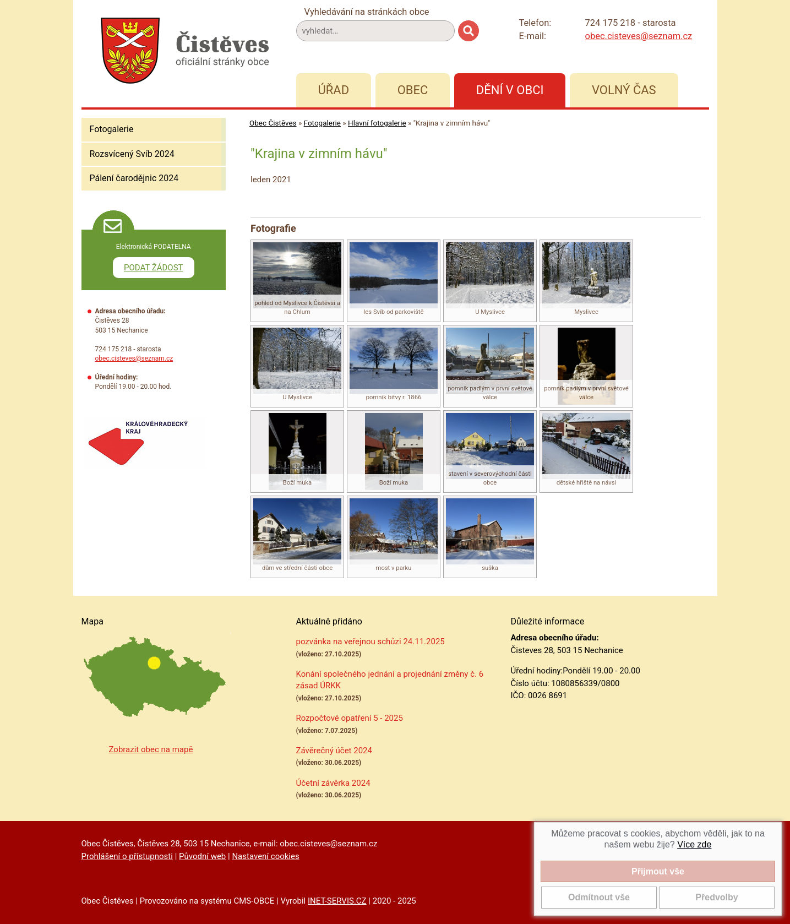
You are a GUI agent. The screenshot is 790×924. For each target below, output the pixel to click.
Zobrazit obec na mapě (151, 749)
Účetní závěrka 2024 (333, 783)
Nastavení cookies (265, 856)
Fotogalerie (112, 129)
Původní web (202, 856)
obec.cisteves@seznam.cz (639, 36)
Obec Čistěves (273, 122)
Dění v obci (510, 90)
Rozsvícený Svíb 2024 (132, 154)
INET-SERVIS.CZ (337, 901)
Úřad (334, 90)
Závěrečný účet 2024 (334, 750)
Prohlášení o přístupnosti (127, 856)
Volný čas (624, 90)
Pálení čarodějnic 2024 (134, 178)
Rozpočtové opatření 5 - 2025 (349, 718)
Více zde (694, 844)
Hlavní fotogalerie (377, 122)
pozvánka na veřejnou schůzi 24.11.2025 (370, 641)
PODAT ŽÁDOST (153, 268)
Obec (412, 90)
